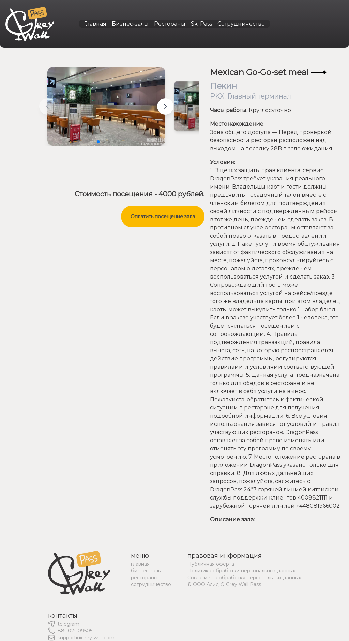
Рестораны (169, 23)
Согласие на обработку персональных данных (244, 578)
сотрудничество (151, 584)
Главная (95, 23)
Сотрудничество (241, 23)
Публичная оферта (210, 564)
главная (140, 564)
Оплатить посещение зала (163, 216)
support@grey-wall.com (86, 638)
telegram (68, 624)
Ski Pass (201, 23)
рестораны (144, 578)
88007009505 (75, 631)
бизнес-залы (146, 571)
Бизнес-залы (130, 23)
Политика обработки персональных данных (241, 571)
